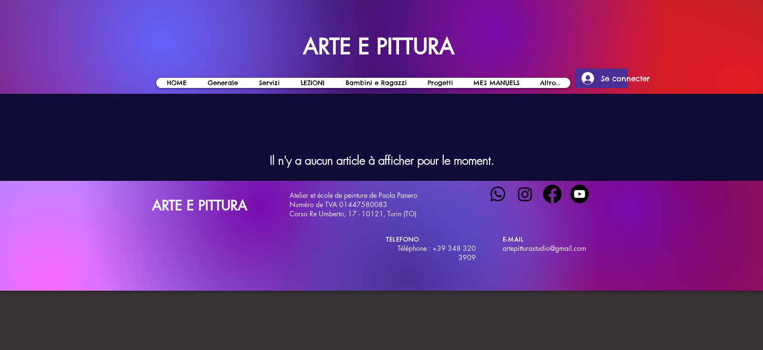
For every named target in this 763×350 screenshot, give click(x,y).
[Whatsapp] (498, 194)
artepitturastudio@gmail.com (544, 248)
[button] (312, 83)
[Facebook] (552, 194)
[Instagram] (525, 194)
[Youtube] (579, 194)
